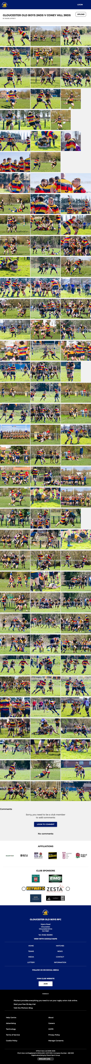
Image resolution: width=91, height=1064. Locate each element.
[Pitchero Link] (45, 997)
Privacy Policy (54, 1035)
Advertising (11, 1023)
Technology (11, 1029)
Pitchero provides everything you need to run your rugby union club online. (45, 1001)
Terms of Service (13, 1035)
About (50, 1017)
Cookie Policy (11, 1041)
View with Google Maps (45, 939)
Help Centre (11, 1017)
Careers (51, 1023)
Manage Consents (55, 1041)
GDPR (50, 1029)
